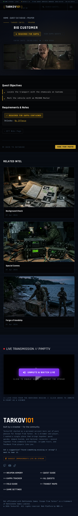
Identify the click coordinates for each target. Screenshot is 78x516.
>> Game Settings (12, 489)
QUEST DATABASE (17, 17)
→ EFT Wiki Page (12, 131)
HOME (5, 17)
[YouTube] (9, 465)
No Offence (20, 120)
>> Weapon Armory (13, 472)
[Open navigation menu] (71, 7)
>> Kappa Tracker (12, 478)
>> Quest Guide (48, 472)
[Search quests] (55, 7)
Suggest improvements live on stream (24, 459)
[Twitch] (4, 465)
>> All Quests (47, 478)
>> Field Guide (10, 483)
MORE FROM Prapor (65, 147)
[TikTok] (14, 465)
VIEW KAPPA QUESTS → (53, 34)
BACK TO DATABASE (13, 147)
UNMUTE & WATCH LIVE (39, 372)
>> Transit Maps (48, 483)
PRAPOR (30, 17)
